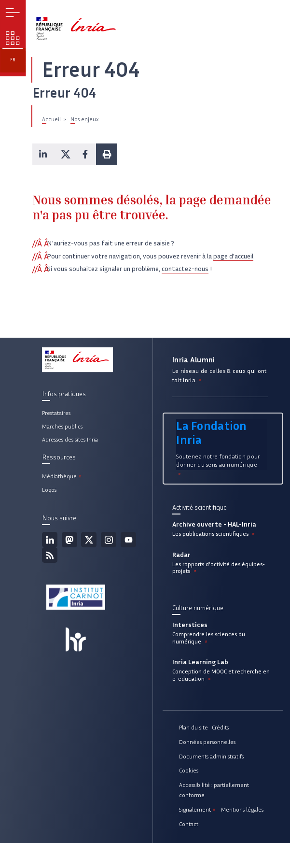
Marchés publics (62, 426)
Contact (188, 824)
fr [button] (12, 59)
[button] (43, 154)
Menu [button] (13, 12)
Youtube (128, 539)
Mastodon (69, 539)
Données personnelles (207, 741)
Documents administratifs (211, 756)
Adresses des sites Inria (70, 439)
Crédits (220, 727)
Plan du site (193, 727)
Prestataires (56, 412)
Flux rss (49, 555)
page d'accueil (233, 256)
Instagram (108, 539)
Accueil (51, 119)
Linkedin (49, 539)
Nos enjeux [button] (13, 38)
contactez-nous (185, 269)
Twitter (89, 539)
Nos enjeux (84, 119)
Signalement (198, 809)
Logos (49, 489)
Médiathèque (62, 476)
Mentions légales (242, 809)
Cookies (188, 770)
